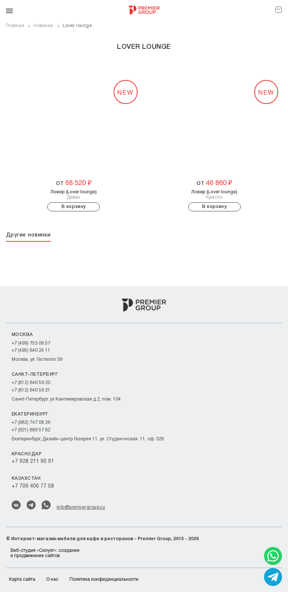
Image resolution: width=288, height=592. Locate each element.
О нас (52, 579)
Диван (74, 194)
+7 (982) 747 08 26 (31, 422)
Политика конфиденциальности (103, 579)
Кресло (214, 194)
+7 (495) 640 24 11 (31, 350)
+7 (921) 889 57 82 (31, 430)
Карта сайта (22, 579)
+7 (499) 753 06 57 (31, 343)
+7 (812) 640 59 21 (31, 390)
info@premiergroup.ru (81, 507)
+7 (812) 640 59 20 (31, 383)
